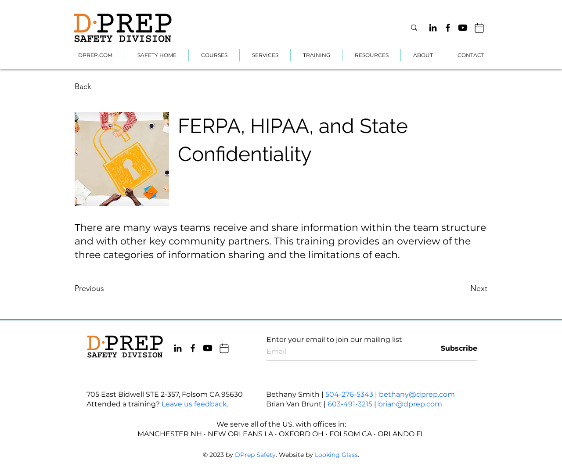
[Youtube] (463, 27)
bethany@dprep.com (417, 394)
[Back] (107, 87)
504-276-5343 (349, 394)
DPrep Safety (255, 455)
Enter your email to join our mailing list (334, 339)
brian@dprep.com (410, 404)
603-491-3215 (350, 404)
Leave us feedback (194, 404)
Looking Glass (336, 455)
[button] (265, 55)
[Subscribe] (455, 348)
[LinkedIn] (433, 27)
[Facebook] (448, 27)
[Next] (454, 288)
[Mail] (479, 28)
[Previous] (107, 288)
